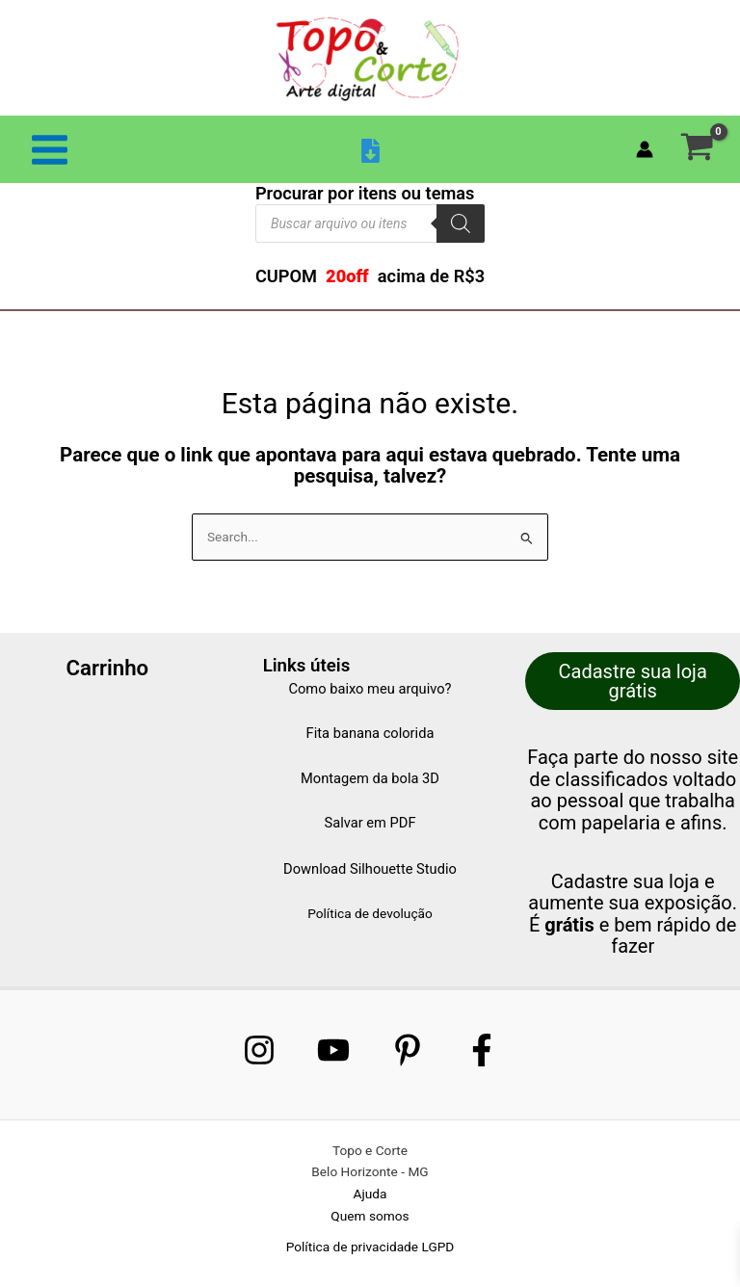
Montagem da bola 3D (370, 778)
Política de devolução (370, 913)
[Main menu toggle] (49, 149)
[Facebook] (481, 1050)
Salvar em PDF (369, 822)
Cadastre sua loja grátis (633, 681)
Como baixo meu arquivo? (369, 688)
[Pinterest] (407, 1050)
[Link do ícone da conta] (644, 149)
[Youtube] (333, 1050)
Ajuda (370, 1193)
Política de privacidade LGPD (370, 1246)
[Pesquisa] (460, 223)
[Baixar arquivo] (370, 151)
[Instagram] (259, 1050)
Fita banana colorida (370, 733)
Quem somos (369, 1215)
